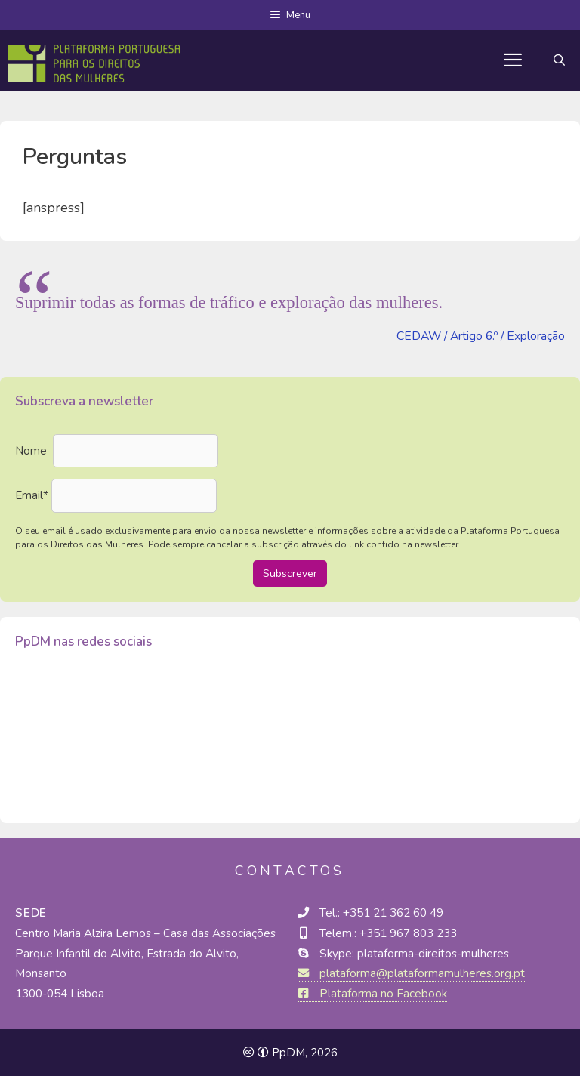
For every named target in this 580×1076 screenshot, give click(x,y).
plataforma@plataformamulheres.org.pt (411, 973)
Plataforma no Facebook (372, 993)
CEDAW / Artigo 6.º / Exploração (480, 336)
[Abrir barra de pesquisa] (559, 60)
